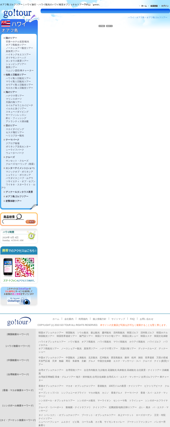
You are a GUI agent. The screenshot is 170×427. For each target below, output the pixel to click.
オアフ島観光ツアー (16, 44)
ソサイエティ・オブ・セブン (20, 181)
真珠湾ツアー (12, 51)
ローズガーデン (144, 415)
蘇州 (127, 357)
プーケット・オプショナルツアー (99, 415)
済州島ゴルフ (147, 332)
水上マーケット (126, 415)
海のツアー (11, 92)
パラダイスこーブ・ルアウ (19, 178)
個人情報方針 (99, 319)
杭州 (133, 357)
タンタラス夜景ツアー (17, 61)
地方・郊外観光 (84, 377)
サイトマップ (118, 319)
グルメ (91, 361)
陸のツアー (11, 38)
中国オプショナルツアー (51, 357)
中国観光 (70, 357)
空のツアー (11, 125)
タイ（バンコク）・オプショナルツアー (59, 415)
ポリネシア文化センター (18, 146)
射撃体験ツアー (14, 201)
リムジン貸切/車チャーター (20, 70)
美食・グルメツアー (65, 377)
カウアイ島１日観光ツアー (19, 84)
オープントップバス (49, 392)
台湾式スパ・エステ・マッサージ (124, 377)
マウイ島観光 (120, 341)
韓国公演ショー (130, 336)
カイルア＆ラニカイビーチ (19, 105)
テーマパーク (12, 139)
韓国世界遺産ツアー (67, 336)
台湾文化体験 (99, 377)
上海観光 (81, 357)
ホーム (56, 319)
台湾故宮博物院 (46, 377)
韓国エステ (146, 336)
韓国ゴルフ (132, 332)
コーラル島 (87, 422)
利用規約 (83, 319)
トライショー (136, 400)
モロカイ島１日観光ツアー (19, 88)
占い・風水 (144, 407)
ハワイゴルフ (154, 341)
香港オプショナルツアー (51, 386)
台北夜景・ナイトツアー (149, 370)
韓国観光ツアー (46, 336)
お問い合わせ (146, 319)
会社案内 (68, 319)
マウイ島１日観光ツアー (18, 81)
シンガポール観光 (86, 400)
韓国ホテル (162, 332)
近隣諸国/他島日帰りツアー (123, 407)
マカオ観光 (94, 392)
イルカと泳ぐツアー (16, 108)
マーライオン (104, 400)
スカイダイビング (15, 129)
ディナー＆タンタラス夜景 (19, 192)
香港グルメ (116, 392)
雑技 (140, 357)
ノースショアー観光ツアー (19, 48)
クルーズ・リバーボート (51, 407)
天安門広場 (44, 361)
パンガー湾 (159, 422)
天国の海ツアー (14, 102)
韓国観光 (70, 332)
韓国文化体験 (161, 336)
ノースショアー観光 (71, 348)
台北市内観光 (90, 370)
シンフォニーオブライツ (73, 392)
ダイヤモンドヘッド (16, 57)
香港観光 (102, 386)
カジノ (105, 392)
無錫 (61, 361)
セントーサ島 (120, 400)
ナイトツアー (100, 407)
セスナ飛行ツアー (15, 132)
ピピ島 (76, 422)
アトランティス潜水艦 (17, 121)
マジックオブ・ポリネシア (19, 171)
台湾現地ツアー (74, 370)
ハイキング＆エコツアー (18, 54)
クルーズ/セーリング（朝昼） (21, 164)
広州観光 (104, 357)
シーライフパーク (15, 149)
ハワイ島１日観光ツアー (18, 78)
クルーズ (10, 157)
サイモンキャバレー (114, 422)
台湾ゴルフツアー (150, 377)
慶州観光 (106, 332)
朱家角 (76, 361)
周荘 (68, 361)
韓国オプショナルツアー (51, 332)
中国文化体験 (104, 361)
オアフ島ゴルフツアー (17, 196)
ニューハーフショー (49, 422)
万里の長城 (162, 357)
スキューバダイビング (17, 111)
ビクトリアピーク (153, 386)
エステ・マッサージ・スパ (127, 361)
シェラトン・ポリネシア (18, 175)
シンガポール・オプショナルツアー (57, 400)
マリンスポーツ (14, 99)
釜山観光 (95, 332)
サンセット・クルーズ (17, 160)
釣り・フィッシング (16, 118)
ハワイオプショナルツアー (52, 341)
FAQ (132, 319)
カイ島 (98, 422)
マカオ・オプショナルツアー (80, 386)
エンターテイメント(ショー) (20, 168)
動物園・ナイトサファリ (78, 407)
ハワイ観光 (73, 341)
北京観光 (92, 357)
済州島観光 (119, 332)
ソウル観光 (82, 332)
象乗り (42, 425)
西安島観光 (116, 357)
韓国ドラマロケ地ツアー (107, 336)
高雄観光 (131, 370)
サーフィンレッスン (16, 115)
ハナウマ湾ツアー (15, 95)
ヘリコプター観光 (15, 135)
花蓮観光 (112, 370)
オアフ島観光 (88, 341)
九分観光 (102, 370)
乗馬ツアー (11, 67)
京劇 (84, 361)
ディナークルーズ (147, 348)
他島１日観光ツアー (16, 74)
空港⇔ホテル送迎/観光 (17, 41)
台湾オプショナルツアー (51, 370)
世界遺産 (149, 357)
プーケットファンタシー (139, 422)
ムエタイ (65, 422)
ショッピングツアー (16, 64)
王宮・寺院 (159, 415)
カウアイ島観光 (137, 341)
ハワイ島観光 (104, 341)
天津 (54, 361)
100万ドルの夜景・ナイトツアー (125, 386)
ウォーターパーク (15, 153)
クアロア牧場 (12, 143)
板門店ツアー (86, 336)
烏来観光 (121, 370)
